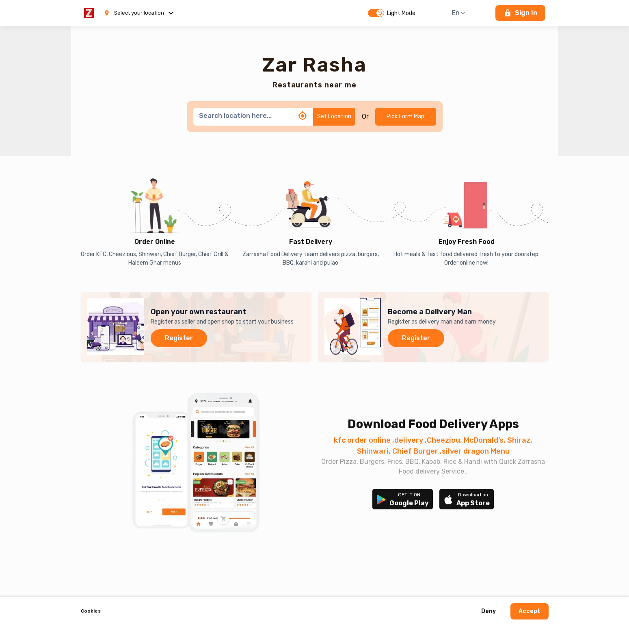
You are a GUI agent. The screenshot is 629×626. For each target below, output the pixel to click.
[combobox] (246, 116)
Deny (488, 611)
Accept (529, 611)
